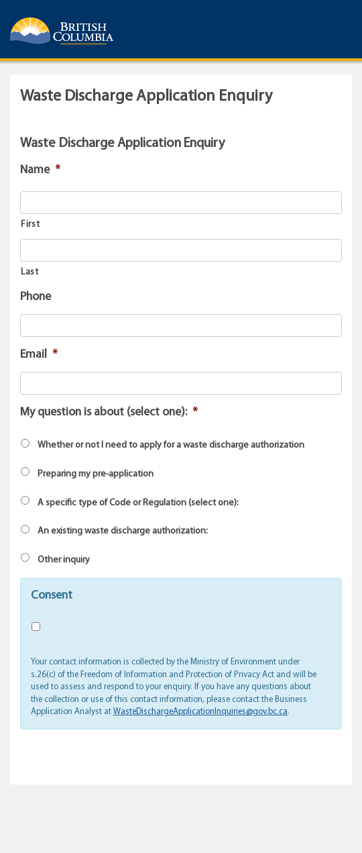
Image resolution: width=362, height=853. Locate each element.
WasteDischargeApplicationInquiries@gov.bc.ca (200, 711)
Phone (35, 297)
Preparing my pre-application (96, 474)
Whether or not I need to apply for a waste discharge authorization (171, 445)
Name (40, 170)
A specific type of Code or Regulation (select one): (138, 503)
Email (39, 354)
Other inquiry (64, 560)
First (30, 224)
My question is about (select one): (109, 412)
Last (30, 272)
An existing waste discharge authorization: (123, 531)
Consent (51, 595)
